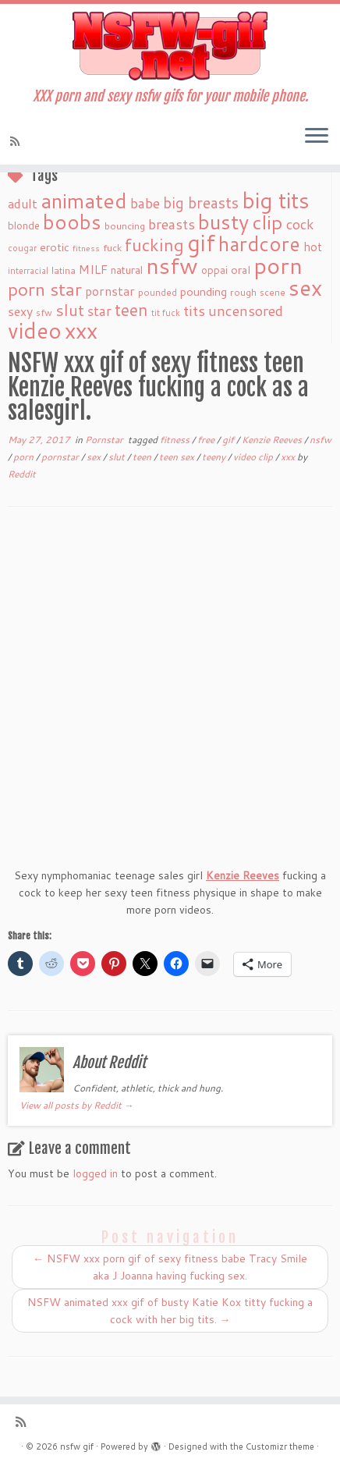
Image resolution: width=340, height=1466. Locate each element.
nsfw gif (77, 1446)
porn (24, 456)
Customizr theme (280, 1446)
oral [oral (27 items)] (240, 269)
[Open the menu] (316, 136)
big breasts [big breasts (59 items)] (201, 202)
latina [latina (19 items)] (63, 270)
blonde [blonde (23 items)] (24, 225)
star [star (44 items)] (99, 311)
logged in (95, 1173)
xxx (289, 456)
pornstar (61, 456)
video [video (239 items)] (35, 330)
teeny (215, 456)
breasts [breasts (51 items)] (171, 224)
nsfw (320, 439)
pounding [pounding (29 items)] (203, 291)
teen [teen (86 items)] (131, 309)
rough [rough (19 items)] (243, 292)
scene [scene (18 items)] (272, 292)
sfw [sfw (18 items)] (44, 312)
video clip (254, 456)
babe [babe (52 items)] (145, 203)
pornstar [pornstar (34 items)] (110, 291)
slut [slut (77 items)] (69, 309)
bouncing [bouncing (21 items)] (124, 225)
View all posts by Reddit (76, 1105)
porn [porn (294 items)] (278, 265)
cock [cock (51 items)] (300, 224)
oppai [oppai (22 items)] (214, 270)
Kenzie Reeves (273, 439)
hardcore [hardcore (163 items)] (259, 243)
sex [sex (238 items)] (305, 287)
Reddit (22, 474)
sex (95, 456)
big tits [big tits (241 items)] (276, 200)
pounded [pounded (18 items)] (157, 292)
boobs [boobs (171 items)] (72, 222)
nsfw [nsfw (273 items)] (172, 265)
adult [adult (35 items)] (22, 203)
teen (143, 456)
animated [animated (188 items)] (84, 200)
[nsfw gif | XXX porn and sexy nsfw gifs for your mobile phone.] (170, 46)
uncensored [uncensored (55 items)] (245, 310)
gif (229, 439)
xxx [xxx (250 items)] (81, 330)
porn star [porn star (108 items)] (45, 288)
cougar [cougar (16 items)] (22, 248)
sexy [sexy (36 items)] (20, 311)
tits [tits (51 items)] (194, 310)
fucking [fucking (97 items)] (154, 245)
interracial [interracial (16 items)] (28, 270)
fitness (176, 439)
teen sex (178, 456)
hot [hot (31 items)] (312, 246)
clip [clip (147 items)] (267, 222)
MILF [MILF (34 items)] (93, 269)
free (207, 439)
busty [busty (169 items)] (223, 222)
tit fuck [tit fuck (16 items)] (165, 313)
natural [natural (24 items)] (127, 269)
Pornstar (105, 439)
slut (117, 456)
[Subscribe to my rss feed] (17, 141)
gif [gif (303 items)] (201, 242)
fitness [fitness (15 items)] (86, 248)
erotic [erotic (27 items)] (54, 247)
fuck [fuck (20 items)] (112, 247)
